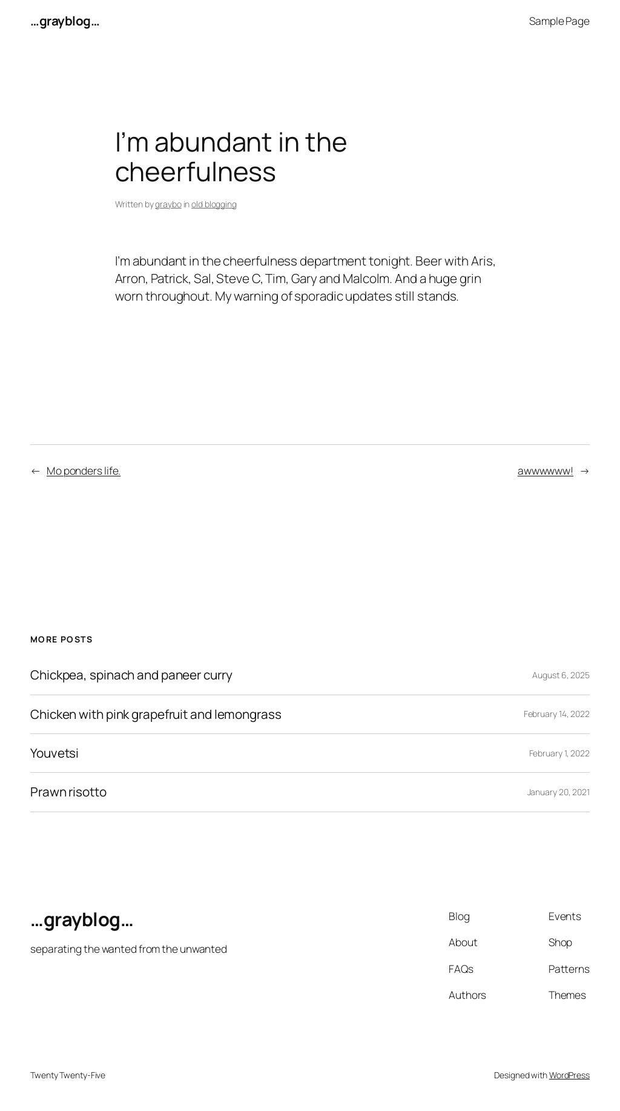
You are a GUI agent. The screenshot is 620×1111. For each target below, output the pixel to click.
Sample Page (559, 20)
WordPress (569, 1075)
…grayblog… (64, 20)
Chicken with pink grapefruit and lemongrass (156, 714)
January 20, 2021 (558, 792)
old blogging (214, 204)
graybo (168, 204)
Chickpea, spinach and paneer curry (131, 675)
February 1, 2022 (559, 753)
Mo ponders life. (83, 470)
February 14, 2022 (557, 713)
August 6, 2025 (561, 675)
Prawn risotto (68, 792)
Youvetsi (54, 753)
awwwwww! (545, 470)
